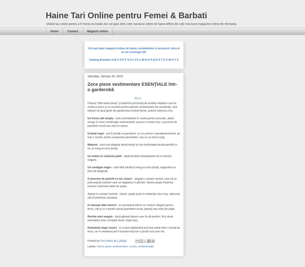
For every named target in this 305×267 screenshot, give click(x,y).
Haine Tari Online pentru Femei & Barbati (126, 15)
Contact (72, 31)
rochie (132, 246)
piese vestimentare (116, 246)
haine (100, 246)
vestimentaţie (146, 246)
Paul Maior (107, 240)
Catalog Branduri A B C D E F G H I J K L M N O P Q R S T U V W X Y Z (133, 59)
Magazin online (97, 31)
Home (54, 31)
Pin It (138, 98)
